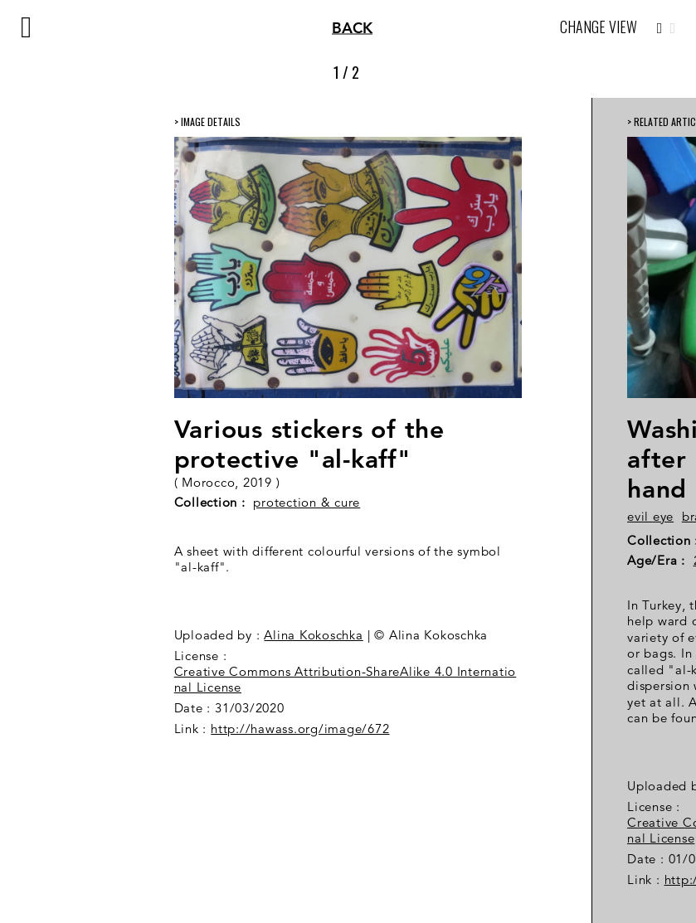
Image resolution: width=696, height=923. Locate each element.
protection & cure (306, 502)
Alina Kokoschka (313, 635)
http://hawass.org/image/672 (300, 728)
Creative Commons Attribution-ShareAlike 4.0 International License (345, 679)
